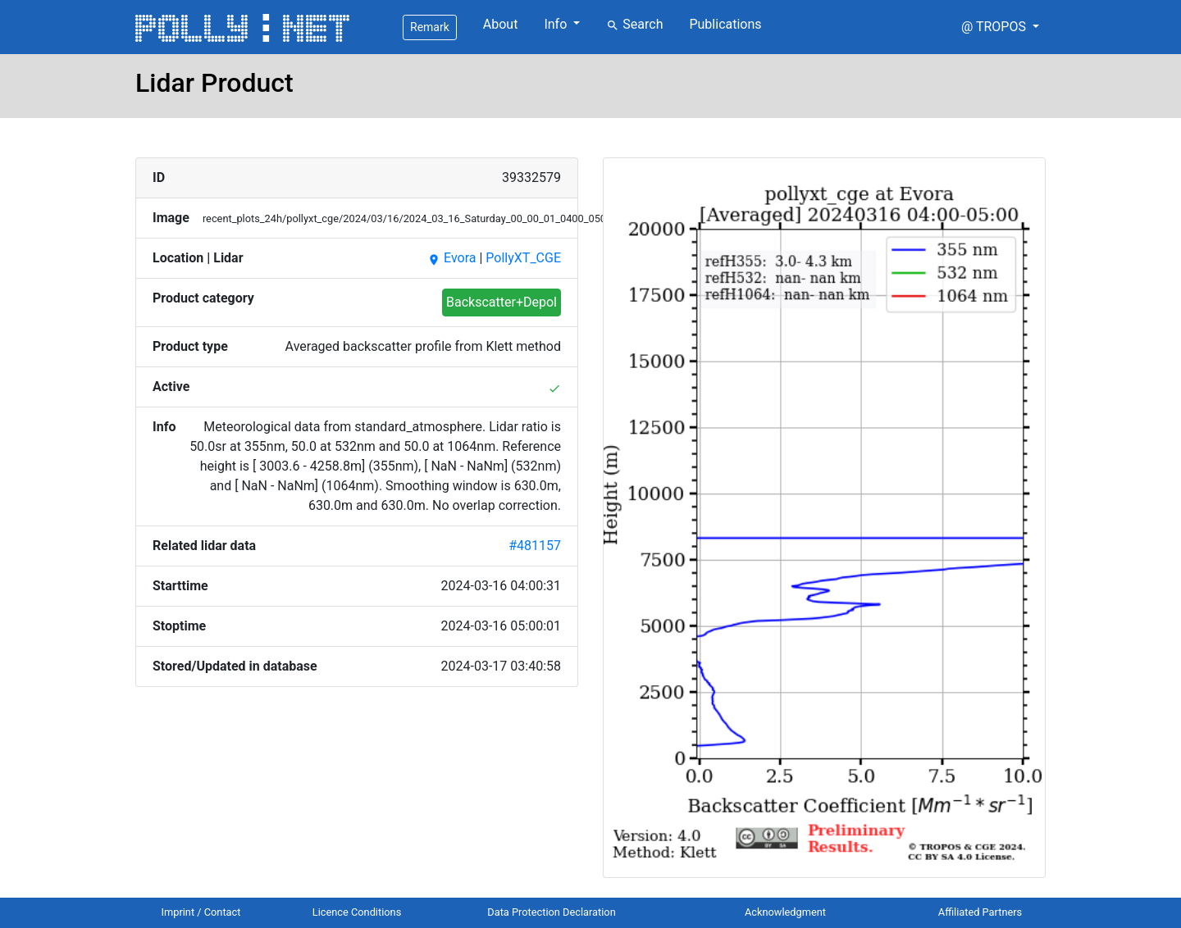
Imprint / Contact (201, 912)
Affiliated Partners (980, 912)
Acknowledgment (785, 912)
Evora (451, 258)
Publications (725, 24)
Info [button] (557, 24)
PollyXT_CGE (523, 258)
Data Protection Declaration (551, 912)
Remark (429, 27)
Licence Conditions (357, 912)
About (500, 24)
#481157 (534, 545)
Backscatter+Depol (501, 302)
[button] (1000, 27)
